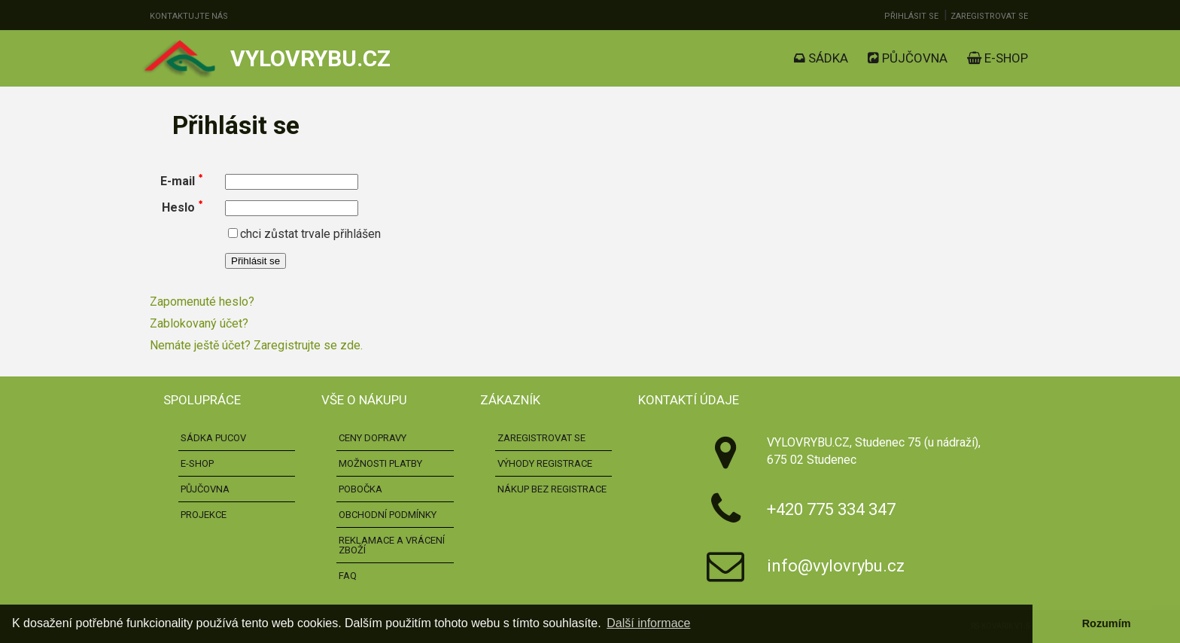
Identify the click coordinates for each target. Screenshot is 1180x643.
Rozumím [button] (1106, 623)
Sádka (821, 58)
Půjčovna (907, 58)
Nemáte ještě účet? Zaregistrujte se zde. (256, 345)
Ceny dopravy (372, 438)
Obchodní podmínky (387, 515)
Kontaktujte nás (189, 16)
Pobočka (360, 489)
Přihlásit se (911, 16)
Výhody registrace (544, 463)
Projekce (204, 515)
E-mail (177, 181)
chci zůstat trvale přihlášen (304, 234)
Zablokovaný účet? (199, 323)
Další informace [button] (648, 623)
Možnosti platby (380, 463)
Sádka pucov (213, 438)
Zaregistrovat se (989, 16)
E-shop (997, 58)
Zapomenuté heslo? (202, 301)
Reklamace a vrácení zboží (392, 545)
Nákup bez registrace (552, 489)
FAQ (348, 576)
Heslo (178, 207)
